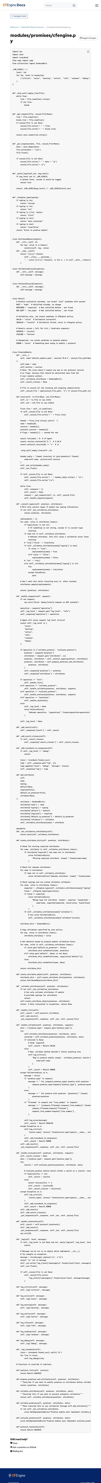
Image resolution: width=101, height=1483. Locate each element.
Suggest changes (88, 38)
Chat (13, 1443)
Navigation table (19, 16)
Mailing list (16, 1451)
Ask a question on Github (23, 1447)
